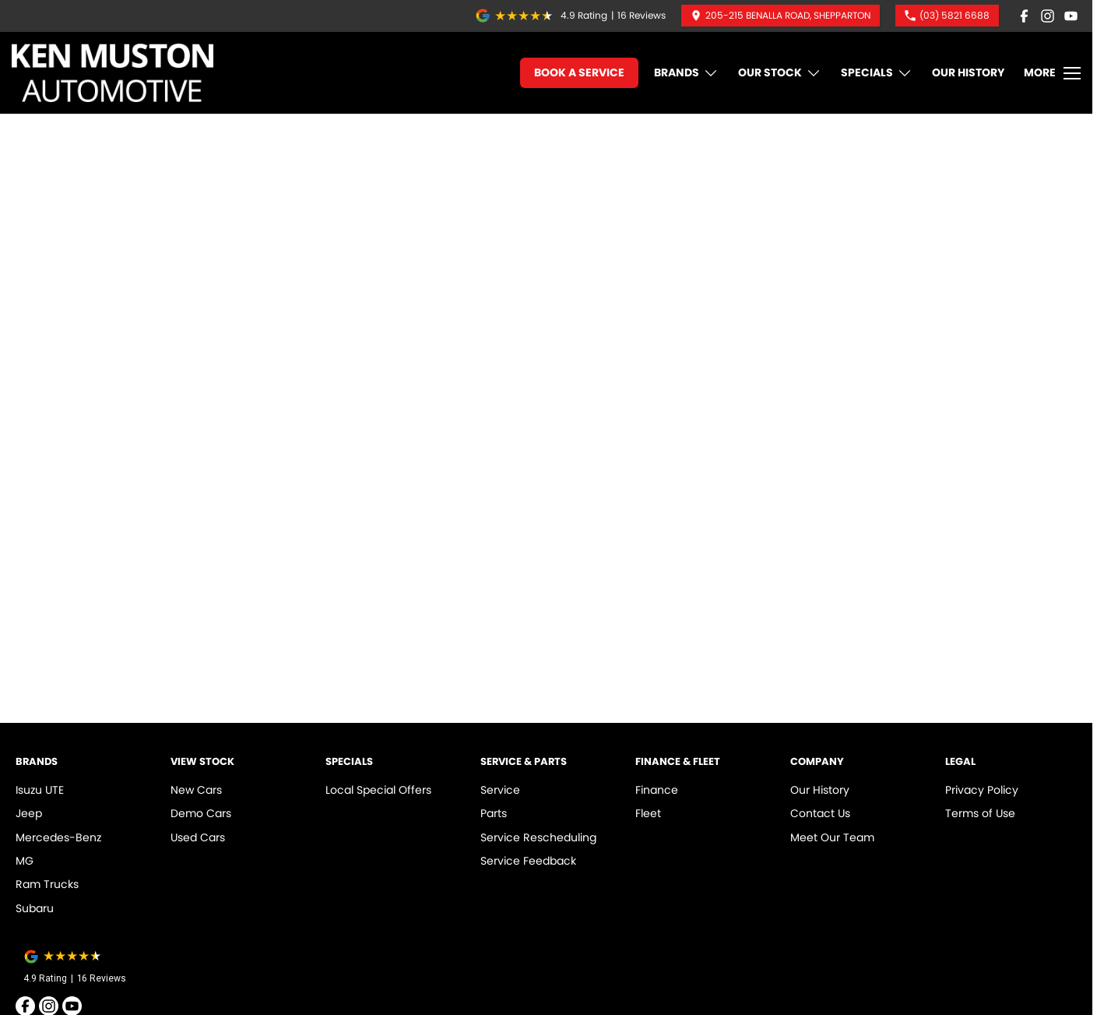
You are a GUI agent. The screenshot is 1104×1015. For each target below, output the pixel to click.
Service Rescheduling (538, 837)
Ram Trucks (47, 884)
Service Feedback (528, 861)
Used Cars (198, 837)
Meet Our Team (832, 837)
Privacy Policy (981, 790)
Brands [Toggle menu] (686, 73)
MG (24, 861)
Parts (493, 813)
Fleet (648, 813)
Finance (656, 790)
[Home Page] (112, 73)
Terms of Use (980, 813)
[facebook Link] (1024, 16)
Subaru (35, 908)
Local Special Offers (378, 790)
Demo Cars (201, 813)
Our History (968, 72)
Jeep (29, 813)
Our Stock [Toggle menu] (779, 73)
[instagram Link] (1047, 16)
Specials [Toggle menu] (876, 73)
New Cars (196, 790)
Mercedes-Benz (58, 837)
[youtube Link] (1071, 16)
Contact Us (820, 813)
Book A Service (579, 72)
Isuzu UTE (40, 790)
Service (500, 790)
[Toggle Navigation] (1052, 73)
